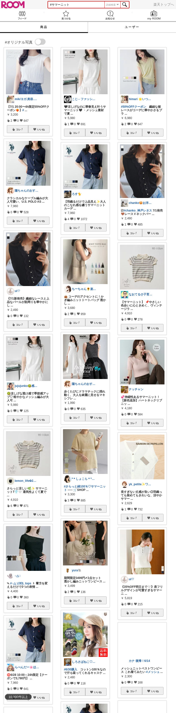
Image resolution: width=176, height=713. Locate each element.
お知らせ (110, 15)
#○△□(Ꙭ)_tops (20, 583)
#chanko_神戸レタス (138, 210)
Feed (22, 15)
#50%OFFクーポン (133, 106)
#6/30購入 (70, 669)
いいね (41, 129)
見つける (66, 15)
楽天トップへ (163, 4)
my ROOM (154, 15)
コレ (19, 129)
